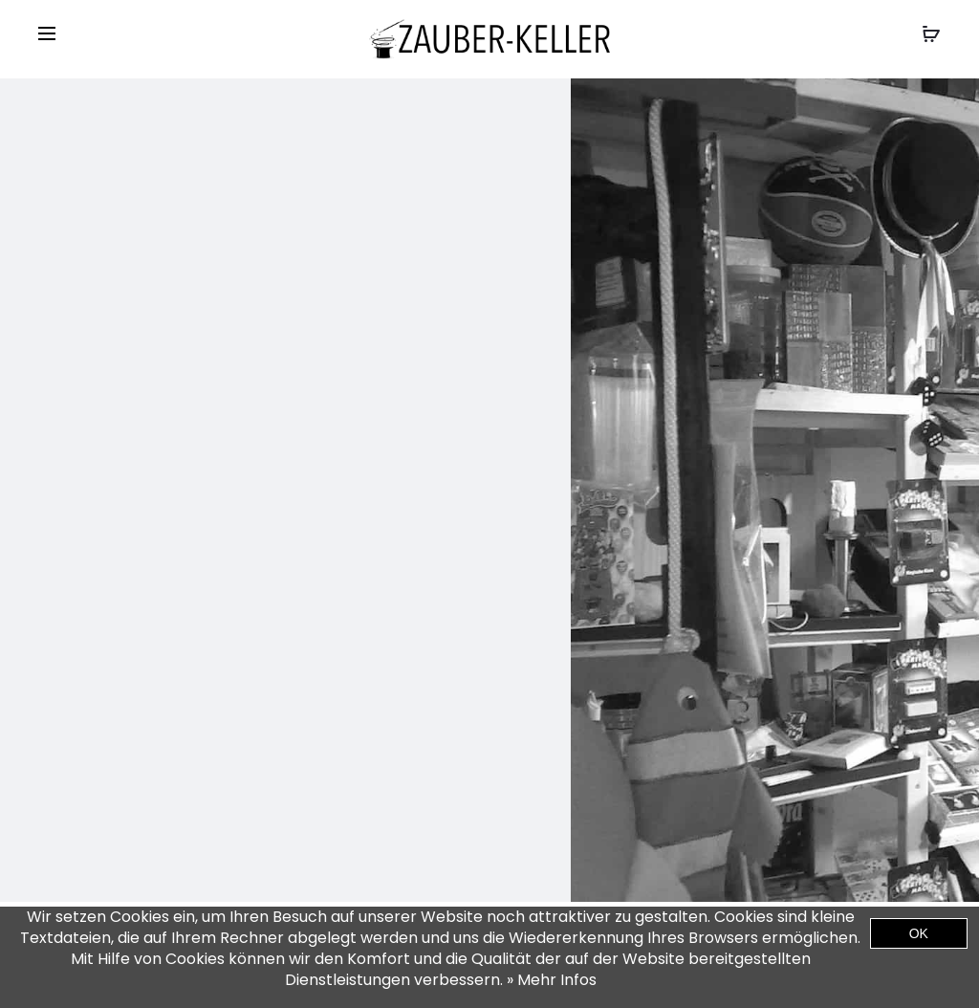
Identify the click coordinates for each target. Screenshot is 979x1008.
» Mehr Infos (552, 980)
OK (918, 933)
